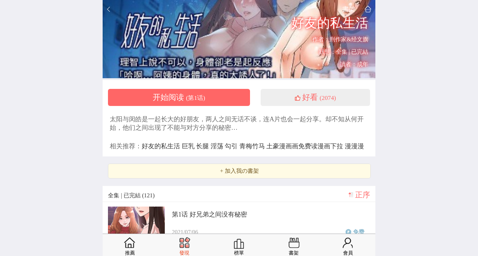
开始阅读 (179, 97)
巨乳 (189, 146)
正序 (362, 194)
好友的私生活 (162, 146)
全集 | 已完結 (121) (131, 195)
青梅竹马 (253, 146)
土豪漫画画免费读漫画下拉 (305, 146)
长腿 (203, 146)
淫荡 (218, 146)
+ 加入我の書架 (239, 171)
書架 (348, 9)
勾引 (232, 146)
